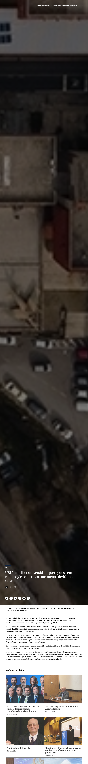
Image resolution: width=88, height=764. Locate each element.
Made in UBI (60, 7)
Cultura (53, 7)
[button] (6, 602)
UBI (38, 7)
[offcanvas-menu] (82, 7)
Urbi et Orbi (12, 591)
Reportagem (74, 7)
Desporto (47, 7)
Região (41, 7)
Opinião (66, 7)
